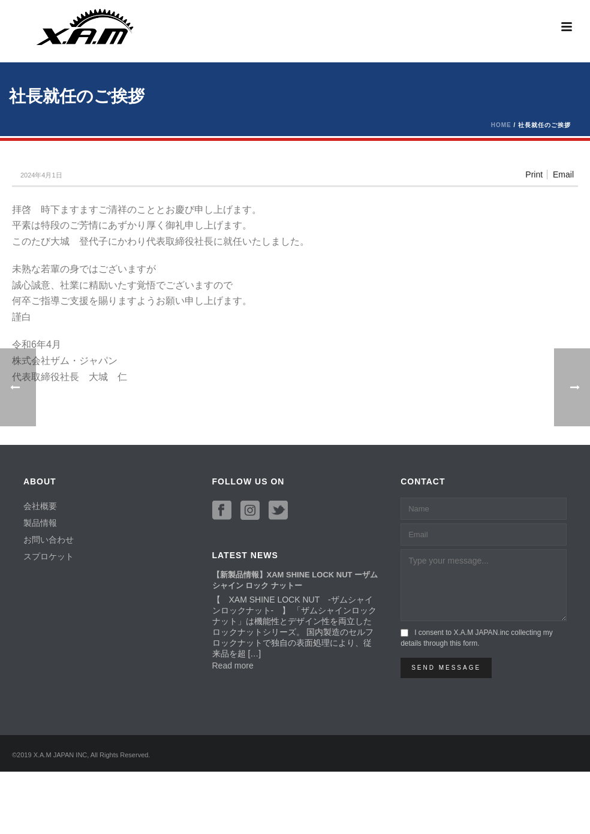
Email (563, 174)
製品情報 (40, 523)
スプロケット (48, 556)
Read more (233, 665)
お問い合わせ (48, 539)
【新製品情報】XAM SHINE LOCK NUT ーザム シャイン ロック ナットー (295, 580)
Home (501, 125)
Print (534, 174)
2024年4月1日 (41, 175)
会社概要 (40, 506)
